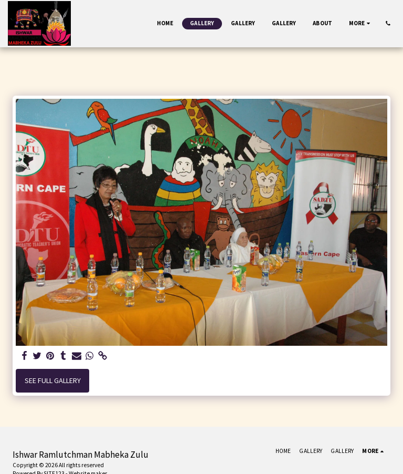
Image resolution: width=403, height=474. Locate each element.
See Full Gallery (53, 380)
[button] (388, 23)
